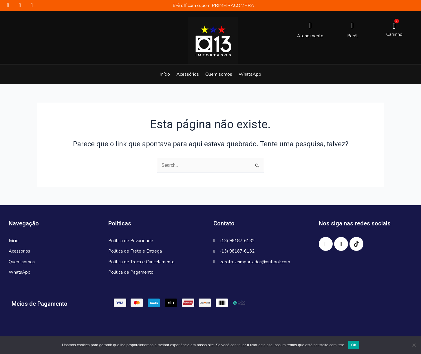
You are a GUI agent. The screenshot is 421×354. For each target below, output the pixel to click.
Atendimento (310, 36)
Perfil (352, 36)
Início (165, 74)
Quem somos (218, 74)
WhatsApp (250, 74)
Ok (353, 345)
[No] (414, 345)
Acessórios (187, 74)
